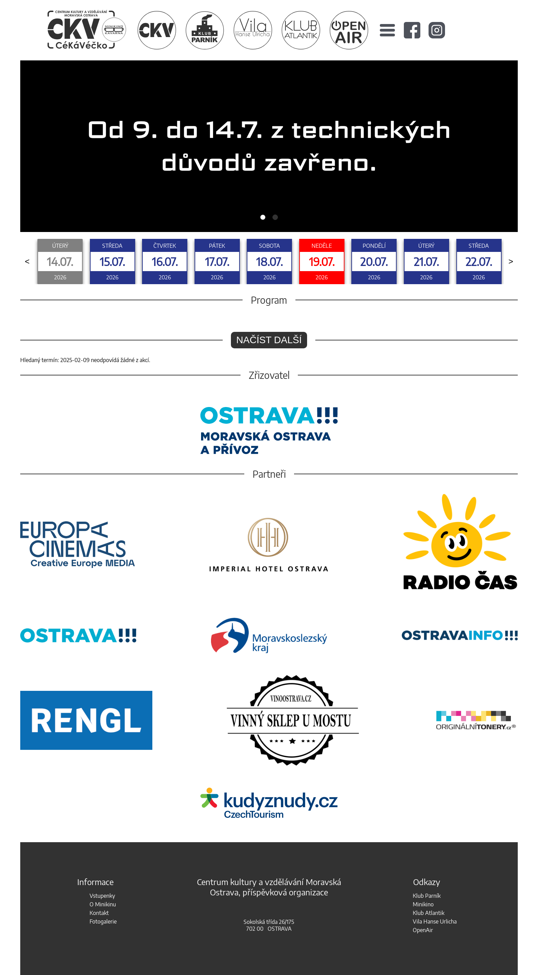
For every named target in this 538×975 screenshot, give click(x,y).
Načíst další (269, 340)
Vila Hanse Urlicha (435, 921)
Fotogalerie (103, 921)
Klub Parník (427, 895)
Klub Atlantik (428, 912)
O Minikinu (103, 904)
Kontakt (99, 912)
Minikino (423, 904)
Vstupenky (102, 895)
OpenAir (423, 930)
